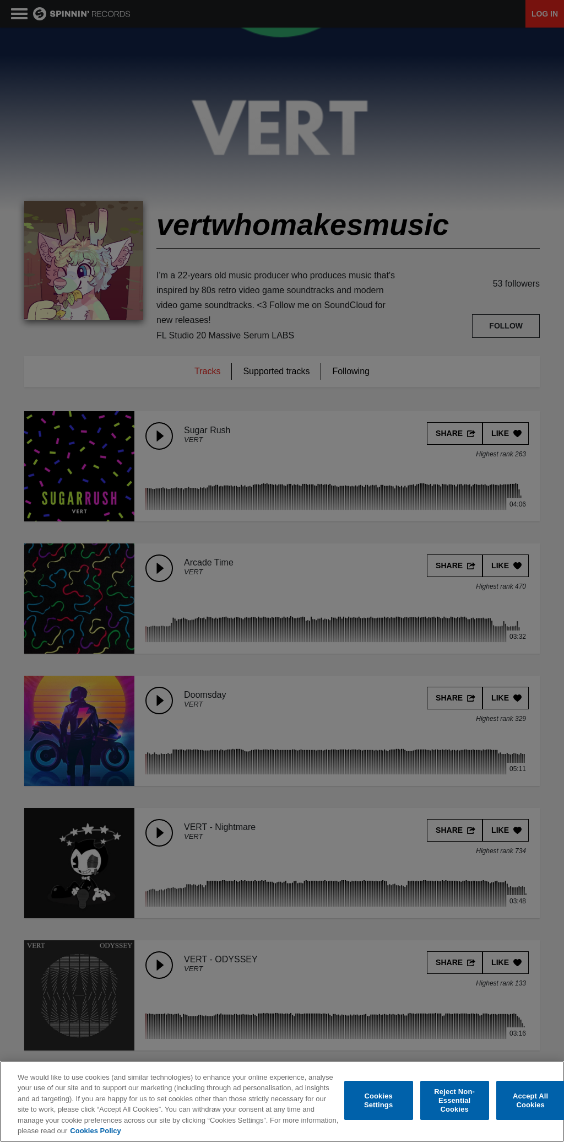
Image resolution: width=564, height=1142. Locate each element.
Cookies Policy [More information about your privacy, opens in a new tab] (95, 1131)
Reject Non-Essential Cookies (454, 1100)
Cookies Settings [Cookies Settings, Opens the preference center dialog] (378, 1100)
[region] (282, 1101)
